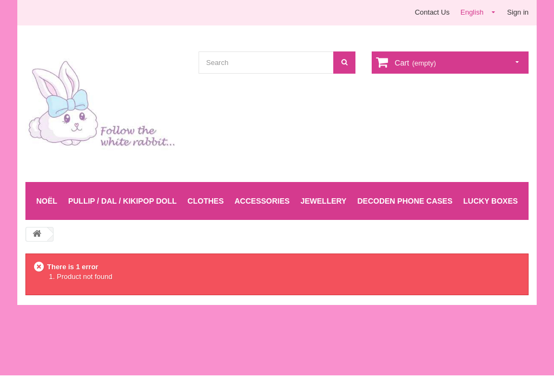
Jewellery (323, 201)
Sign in (518, 12)
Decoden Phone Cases (404, 201)
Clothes (206, 201)
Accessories (261, 201)
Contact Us (432, 12)
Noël (46, 201)
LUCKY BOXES (490, 201)
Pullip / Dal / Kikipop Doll (122, 201)
